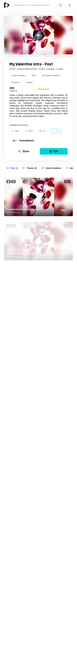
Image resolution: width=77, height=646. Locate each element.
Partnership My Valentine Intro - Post (26, 209)
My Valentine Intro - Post (19, 254)
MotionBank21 (26, 141)
